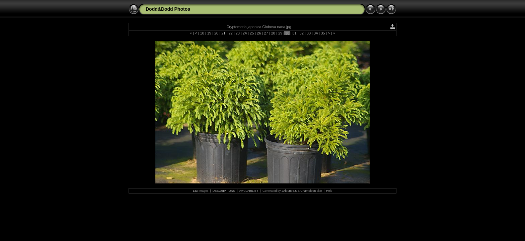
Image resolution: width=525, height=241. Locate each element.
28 (273, 33)
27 (266, 33)
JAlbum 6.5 (289, 190)
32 (302, 33)
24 (245, 33)
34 (316, 33)
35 (323, 33)
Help (329, 190)
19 (209, 33)
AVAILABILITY (248, 190)
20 (216, 33)
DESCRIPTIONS (224, 190)
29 (280, 33)
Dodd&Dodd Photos (168, 9)
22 (230, 33)
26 (259, 33)
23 (238, 33)
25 (252, 33)
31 (294, 33)
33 (309, 33)
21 (223, 33)
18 (202, 33)
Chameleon (308, 190)
